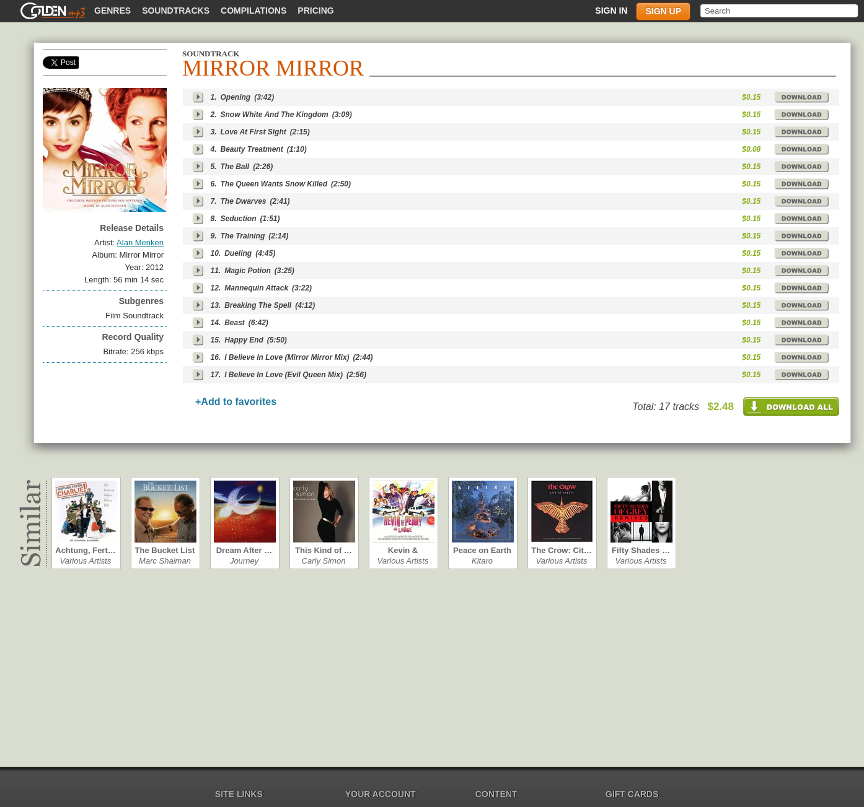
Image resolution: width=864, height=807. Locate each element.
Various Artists (86, 560)
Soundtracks (175, 10)
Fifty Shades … (641, 550)
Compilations (253, 10)
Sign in (611, 10)
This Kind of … (323, 550)
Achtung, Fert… (85, 550)
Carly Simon (324, 560)
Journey (244, 560)
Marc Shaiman (165, 560)
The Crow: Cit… (561, 550)
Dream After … (244, 550)
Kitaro (482, 560)
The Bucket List (165, 550)
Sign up (663, 11)
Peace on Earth (482, 550)
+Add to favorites (235, 401)
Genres (112, 10)
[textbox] (780, 10)
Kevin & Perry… (403, 550)
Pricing (315, 10)
